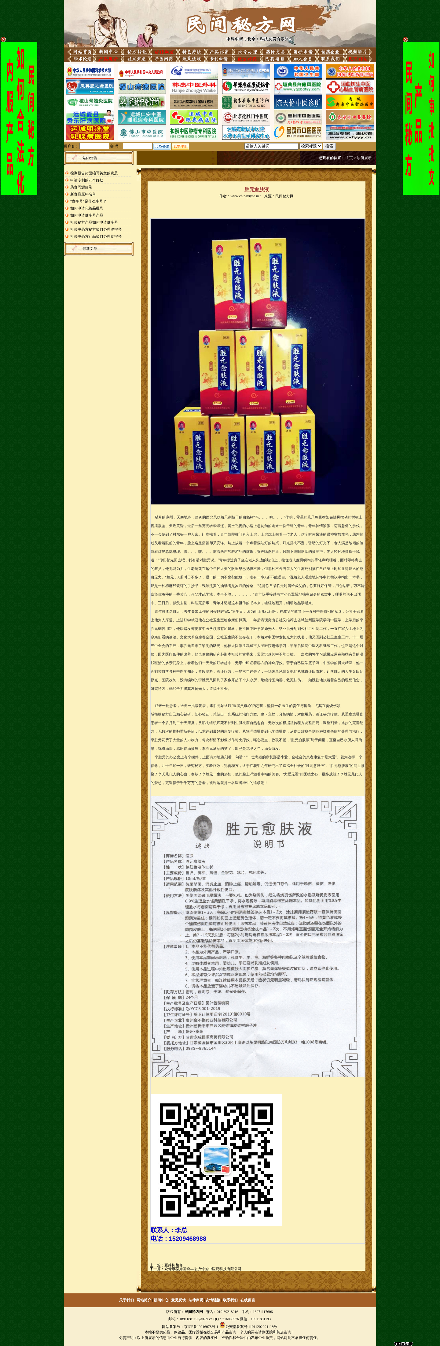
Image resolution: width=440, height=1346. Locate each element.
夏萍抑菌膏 (173, 1265)
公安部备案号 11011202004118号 (251, 1327)
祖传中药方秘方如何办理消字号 (96, 229)
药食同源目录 (81, 187)
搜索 (329, 146)
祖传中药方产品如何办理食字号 (96, 236)
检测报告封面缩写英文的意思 (94, 173)
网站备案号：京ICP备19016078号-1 (190, 1327)
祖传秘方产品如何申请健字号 (94, 222)
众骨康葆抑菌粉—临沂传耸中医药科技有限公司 (202, 1269)
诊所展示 (364, 158)
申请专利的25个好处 (86, 180)
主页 (349, 158)
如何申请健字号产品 (86, 215)
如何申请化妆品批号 (86, 208)
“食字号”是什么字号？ (88, 201)
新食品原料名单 (83, 194)
